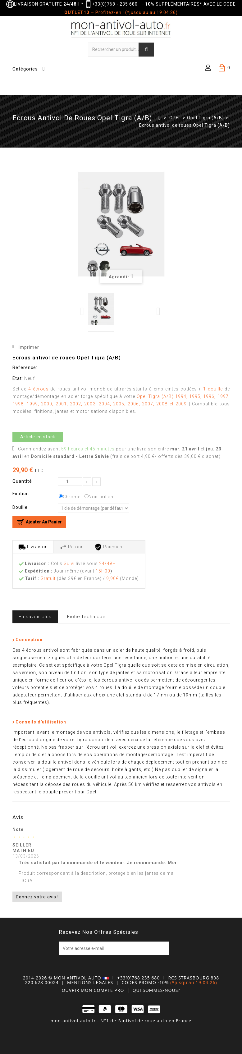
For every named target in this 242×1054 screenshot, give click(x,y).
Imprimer (29, 347)
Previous (82, 311)
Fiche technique (86, 616)
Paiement (109, 547)
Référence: (24, 367)
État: (17, 378)
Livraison (33, 547)
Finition (21, 493)
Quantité (22, 481)
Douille (20, 507)
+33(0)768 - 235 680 (115, 4)
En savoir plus (35, 616)
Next (158, 311)
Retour (71, 547)
